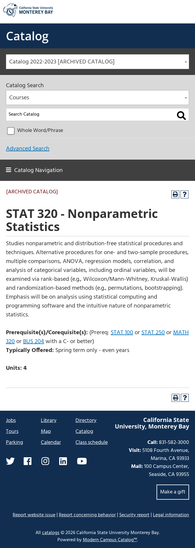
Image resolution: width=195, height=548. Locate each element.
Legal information (171, 515)
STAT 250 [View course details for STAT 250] (153, 332)
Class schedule (91, 442)
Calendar (51, 442)
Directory (85, 420)
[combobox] (97, 61)
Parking (14, 442)
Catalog (27, 36)
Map (46, 431)
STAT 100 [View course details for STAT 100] (122, 332)
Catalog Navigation (38, 170)
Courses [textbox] (19, 98)
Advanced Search (27, 149)
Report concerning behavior (87, 515)
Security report (134, 515)
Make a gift (173, 492)
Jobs (11, 420)
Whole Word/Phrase (40, 130)
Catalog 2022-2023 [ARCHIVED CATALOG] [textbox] (62, 62)
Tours (12, 431)
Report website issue (34, 515)
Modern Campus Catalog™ (110, 540)
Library (49, 420)
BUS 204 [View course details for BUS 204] (33, 341)
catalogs (50, 533)
